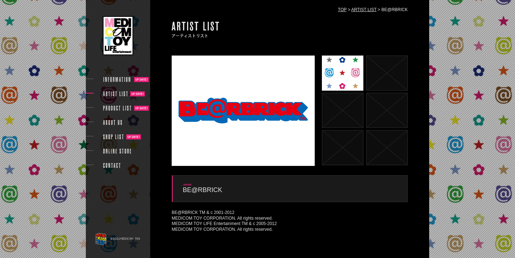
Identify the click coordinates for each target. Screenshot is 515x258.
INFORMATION (117, 79)
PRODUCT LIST (117, 108)
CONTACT (112, 165)
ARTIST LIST (364, 9)
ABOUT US (112, 122)
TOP (342, 9)
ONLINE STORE (117, 151)
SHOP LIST (113, 136)
